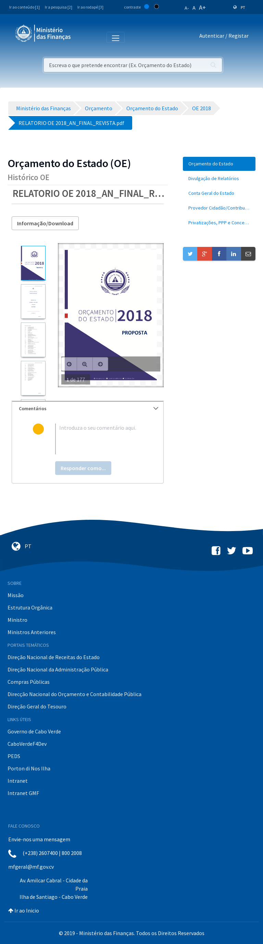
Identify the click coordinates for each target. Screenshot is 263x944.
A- (187, 8)
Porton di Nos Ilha (29, 768)
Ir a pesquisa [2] (58, 7)
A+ (202, 7)
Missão (16, 595)
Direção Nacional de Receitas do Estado (54, 657)
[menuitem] (219, 164)
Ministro (17, 619)
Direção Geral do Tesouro (37, 706)
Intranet (18, 780)
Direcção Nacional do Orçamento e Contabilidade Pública (74, 694)
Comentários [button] (88, 408)
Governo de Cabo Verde (34, 731)
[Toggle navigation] (82, 37)
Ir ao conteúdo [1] (24, 7)
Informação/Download (45, 223)
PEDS (14, 756)
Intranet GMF (23, 793)
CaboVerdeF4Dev (27, 743)
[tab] (87, 409)
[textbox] (98, 439)
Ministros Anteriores (32, 632)
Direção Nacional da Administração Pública (58, 669)
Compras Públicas (29, 681)
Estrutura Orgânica (30, 607)
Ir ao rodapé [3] (90, 7)
